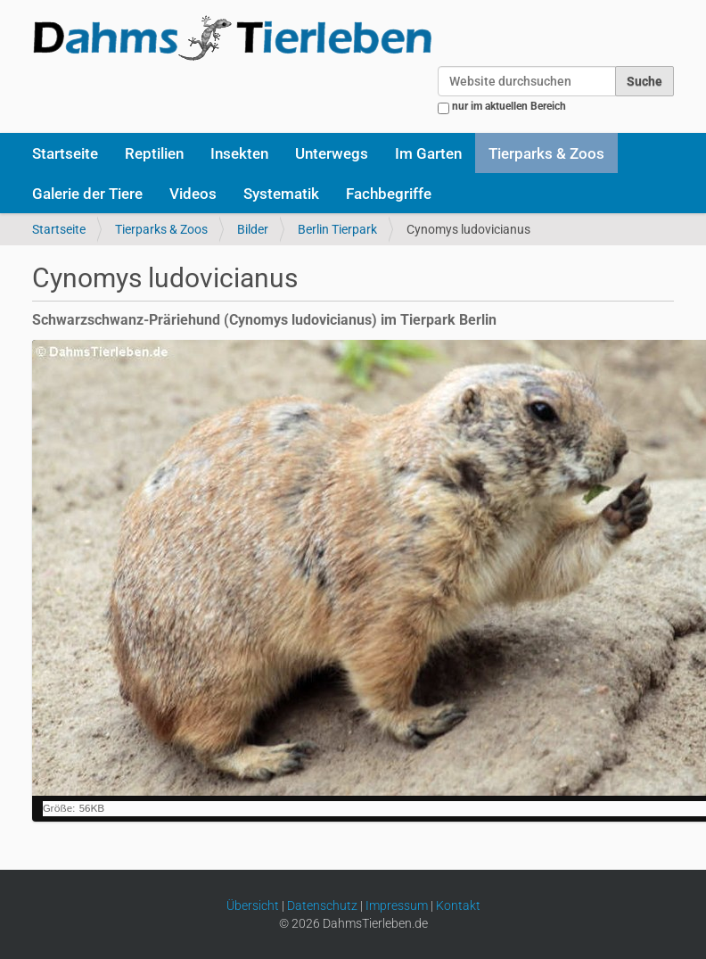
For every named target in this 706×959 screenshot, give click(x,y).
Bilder (252, 229)
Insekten (239, 153)
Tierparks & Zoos (546, 153)
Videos (193, 194)
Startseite (65, 153)
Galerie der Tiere (87, 194)
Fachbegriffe (388, 194)
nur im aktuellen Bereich (509, 106)
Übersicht (252, 905)
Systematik (281, 194)
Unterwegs (331, 153)
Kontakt (458, 905)
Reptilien (154, 153)
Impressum (396, 905)
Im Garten (428, 153)
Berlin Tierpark (337, 229)
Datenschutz (322, 905)
